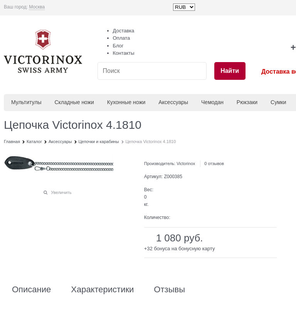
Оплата (121, 38)
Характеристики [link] (102, 289)
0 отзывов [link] (214, 163)
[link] (37, 7)
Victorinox (186, 163)
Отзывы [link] (169, 289)
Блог (118, 46)
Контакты (124, 53)
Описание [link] (31, 289)
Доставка (124, 31)
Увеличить (61, 192)
